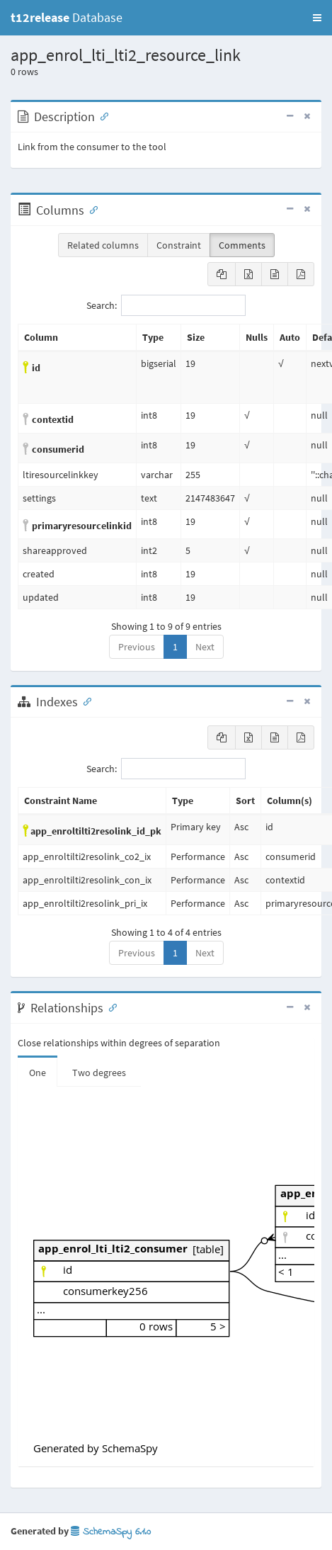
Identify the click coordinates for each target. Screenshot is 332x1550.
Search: (166, 305)
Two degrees (99, 1072)
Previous (136, 646)
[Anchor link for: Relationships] (109, 1006)
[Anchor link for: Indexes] (84, 700)
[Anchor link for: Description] (101, 115)
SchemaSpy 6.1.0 (111, 1531)
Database (66, 17)
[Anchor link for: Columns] (90, 209)
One (37, 1072)
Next (204, 646)
